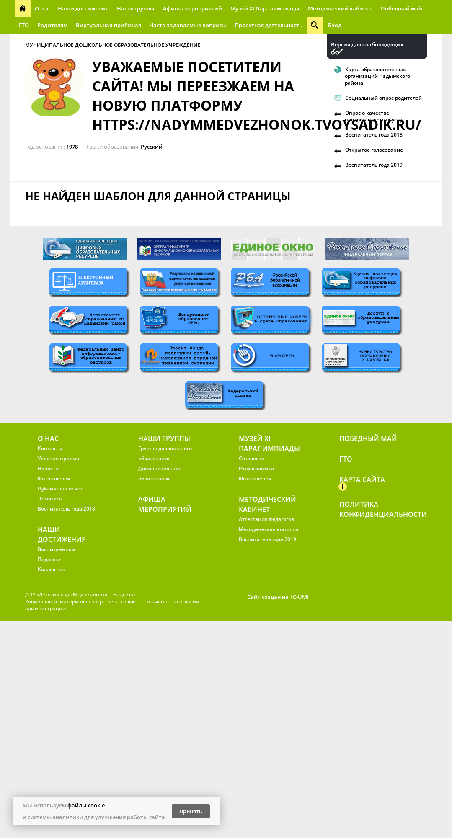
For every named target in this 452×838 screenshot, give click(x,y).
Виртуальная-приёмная (108, 25)
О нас (42, 8)
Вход (334, 25)
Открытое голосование (374, 150)
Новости (48, 468)
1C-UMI (299, 597)
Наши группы (136, 8)
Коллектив (51, 569)
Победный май (401, 8)
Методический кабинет (340, 8)
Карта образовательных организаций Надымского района (377, 76)
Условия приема (58, 458)
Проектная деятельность (268, 25)
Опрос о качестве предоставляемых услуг (374, 116)
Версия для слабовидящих (367, 44)
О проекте (251, 458)
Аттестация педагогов (266, 519)
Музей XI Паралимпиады (265, 8)
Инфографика (256, 468)
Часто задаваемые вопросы (188, 25)
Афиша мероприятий (192, 8)
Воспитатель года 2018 (374, 135)
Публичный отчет (60, 488)
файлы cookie (86, 805)
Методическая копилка (268, 529)
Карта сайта (362, 479)
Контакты (50, 448)
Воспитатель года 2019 (374, 165)
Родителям (52, 25)
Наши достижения (83, 8)
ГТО (24, 25)
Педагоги (49, 559)
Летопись (50, 498)
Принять (190, 811)
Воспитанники (56, 549)
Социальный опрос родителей (383, 98)
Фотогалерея (54, 478)
